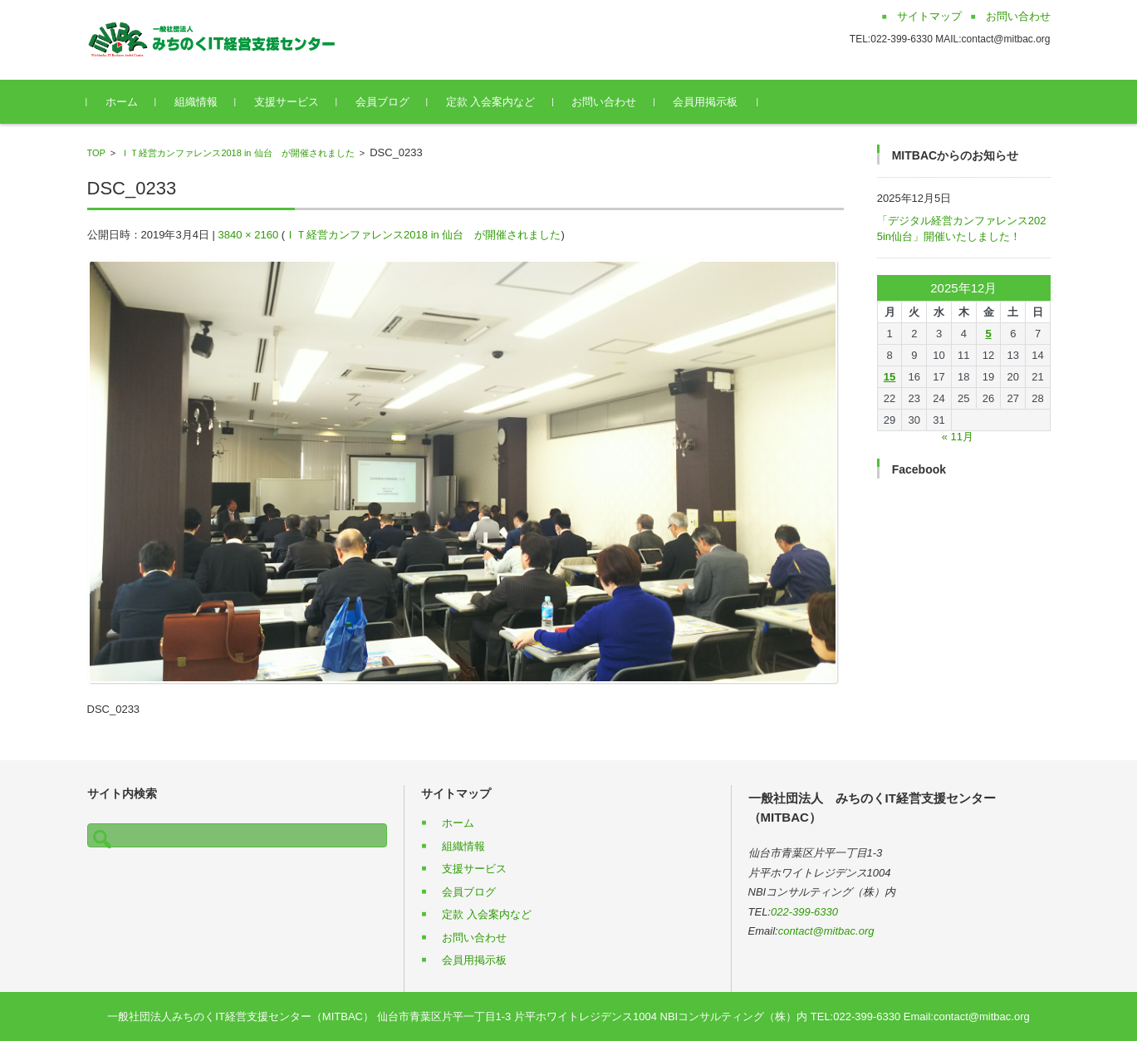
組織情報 (196, 102)
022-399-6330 (804, 912)
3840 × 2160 (248, 234)
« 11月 (957, 436)
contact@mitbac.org (826, 931)
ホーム (121, 102)
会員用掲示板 (705, 102)
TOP (96, 153)
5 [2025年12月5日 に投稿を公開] (988, 333)
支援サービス (286, 102)
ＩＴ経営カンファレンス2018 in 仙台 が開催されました (237, 153)
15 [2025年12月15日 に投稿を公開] (889, 377)
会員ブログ (382, 102)
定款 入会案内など (491, 102)
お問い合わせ (603, 102)
